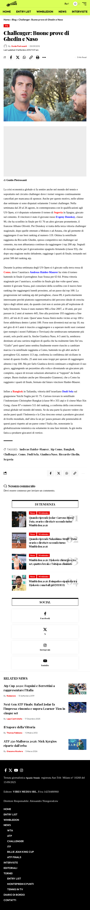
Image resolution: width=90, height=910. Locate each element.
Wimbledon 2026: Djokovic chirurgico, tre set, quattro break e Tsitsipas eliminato (52, 562)
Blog (14, 19)
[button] (60, 4)
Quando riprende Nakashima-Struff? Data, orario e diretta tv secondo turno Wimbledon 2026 (53, 542)
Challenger (10, 454)
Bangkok (69, 449)
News (32, 513)
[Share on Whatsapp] (24, 57)
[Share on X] (18, 57)
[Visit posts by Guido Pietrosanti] (5, 46)
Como (22, 454)
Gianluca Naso (48, 454)
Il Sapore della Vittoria (19, 727)
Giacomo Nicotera (15, 751)
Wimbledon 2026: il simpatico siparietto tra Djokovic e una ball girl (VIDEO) (53, 583)
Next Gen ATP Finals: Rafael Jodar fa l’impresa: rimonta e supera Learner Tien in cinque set (34, 708)
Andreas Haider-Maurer (34, 449)
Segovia (8, 459)
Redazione (11, 696)
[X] (45, 631)
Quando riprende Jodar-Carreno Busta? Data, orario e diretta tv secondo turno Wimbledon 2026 (51, 521)
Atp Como (56, 449)
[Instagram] (45, 647)
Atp (6, 25)
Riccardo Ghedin (69, 454)
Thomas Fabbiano (14, 733)
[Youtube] (45, 663)
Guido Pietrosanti (19, 46)
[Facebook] (45, 615)
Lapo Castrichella (14, 719)
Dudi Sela (33, 454)
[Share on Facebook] (11, 57)
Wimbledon (43, 513)
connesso (22, 490)
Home (7, 19)
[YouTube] (16, 770)
